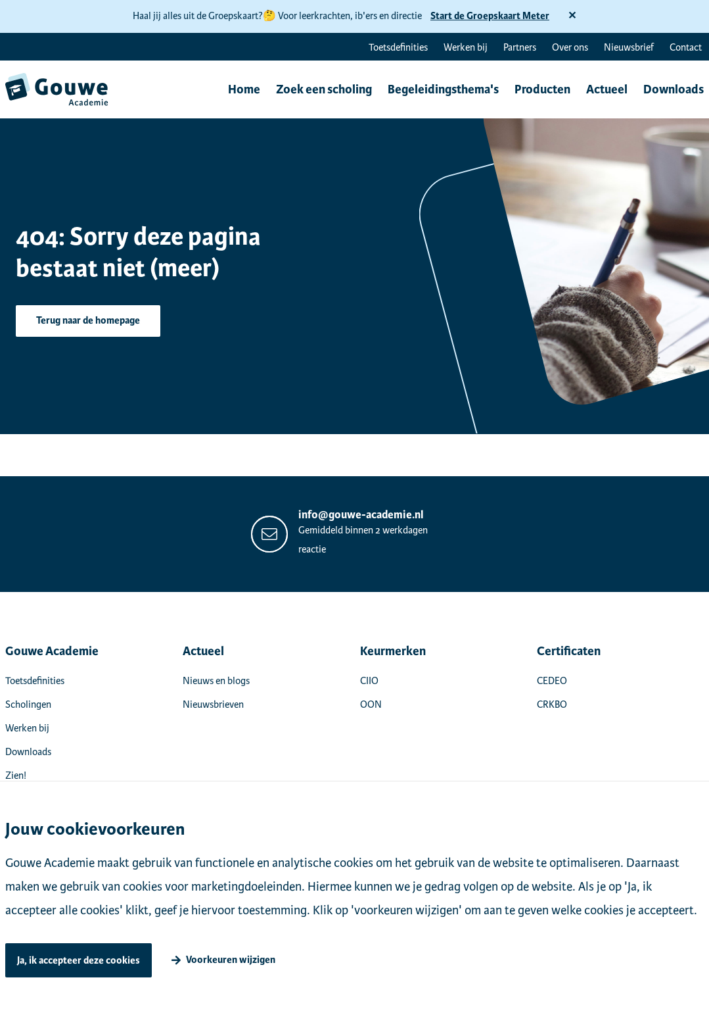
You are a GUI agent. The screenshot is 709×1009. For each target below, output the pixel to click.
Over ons (570, 47)
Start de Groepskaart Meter (489, 16)
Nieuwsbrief (629, 47)
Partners (519, 47)
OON (371, 704)
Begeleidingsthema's (443, 89)
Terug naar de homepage (88, 320)
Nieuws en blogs (216, 681)
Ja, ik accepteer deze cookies (78, 960)
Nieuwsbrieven (213, 704)
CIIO (369, 681)
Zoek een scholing (324, 89)
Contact (686, 47)
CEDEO (552, 681)
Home (244, 89)
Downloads (673, 89)
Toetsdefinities (398, 47)
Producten (542, 89)
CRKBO (552, 704)
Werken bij (466, 47)
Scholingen (28, 704)
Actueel (607, 89)
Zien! (15, 775)
